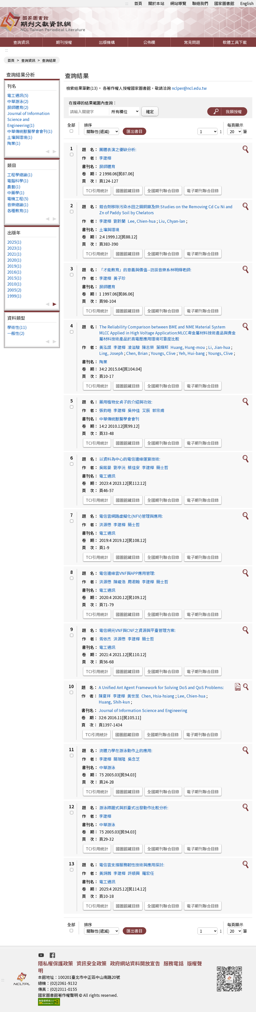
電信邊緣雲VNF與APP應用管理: (127, 573)
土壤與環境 (109, 229)
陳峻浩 (120, 582)
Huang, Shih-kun (114, 702)
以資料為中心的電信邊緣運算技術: (129, 459)
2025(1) (14, 242)
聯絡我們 (200, 3)
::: (126, 3)
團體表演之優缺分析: (117, 149)
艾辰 (146, 410)
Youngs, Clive (163, 353)
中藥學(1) (15, 193)
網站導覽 (178, 3)
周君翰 (134, 582)
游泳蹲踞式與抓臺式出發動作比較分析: (133, 807)
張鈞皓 (105, 410)
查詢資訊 (21, 42)
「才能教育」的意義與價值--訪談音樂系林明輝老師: (145, 270)
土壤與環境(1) (19, 137)
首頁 (138, 3)
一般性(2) (15, 333)
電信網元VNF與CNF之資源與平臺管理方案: (137, 630)
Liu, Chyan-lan (172, 221)
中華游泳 (107, 767)
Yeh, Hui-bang (192, 353)
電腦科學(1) (17, 181)
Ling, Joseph (111, 353)
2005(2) (14, 290)
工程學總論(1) (19, 175)
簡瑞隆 (120, 759)
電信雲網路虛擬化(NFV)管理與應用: (131, 516)
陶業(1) (13, 143)
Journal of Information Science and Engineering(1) (28, 119)
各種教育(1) (17, 210)
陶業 (103, 362)
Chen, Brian (137, 353)
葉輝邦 (162, 347)
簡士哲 (162, 467)
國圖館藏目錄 (128, 191)
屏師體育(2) (17, 107)
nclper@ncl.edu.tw (189, 88)
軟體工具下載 (235, 42)
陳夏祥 (105, 696)
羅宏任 (148, 873)
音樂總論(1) (17, 204)
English (247, 3)
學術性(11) (17, 327)
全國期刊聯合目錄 (163, 191)
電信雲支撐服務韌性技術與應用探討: (131, 865)
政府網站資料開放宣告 (135, 963)
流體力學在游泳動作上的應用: (125, 750)
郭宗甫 (158, 410)
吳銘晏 (105, 467)
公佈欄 (149, 42)
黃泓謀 (105, 347)
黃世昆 (133, 696)
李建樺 (105, 158)
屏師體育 (107, 166)
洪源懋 (105, 524)
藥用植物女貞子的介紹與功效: (125, 402)
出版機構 (107, 42)
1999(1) (14, 296)
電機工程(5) (17, 199)
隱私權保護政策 (55, 963)
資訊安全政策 (91, 963)
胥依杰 (105, 639)
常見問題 (192, 42)
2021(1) (14, 254)
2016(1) (14, 272)
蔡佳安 (134, 467)
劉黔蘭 (120, 221)
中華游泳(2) (17, 101)
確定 (150, 111)
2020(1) (14, 260)
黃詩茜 (105, 873)
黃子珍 (120, 278)
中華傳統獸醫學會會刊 (119, 419)
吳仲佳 (134, 410)
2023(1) (14, 248)
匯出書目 (134, 131)
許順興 (134, 873)
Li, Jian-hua (219, 347)
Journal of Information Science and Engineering (143, 710)
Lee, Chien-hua (142, 221)
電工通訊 (107, 476)
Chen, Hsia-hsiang (158, 696)
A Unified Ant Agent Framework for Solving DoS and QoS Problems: (161, 687)
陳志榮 (148, 347)
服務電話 (174, 963)
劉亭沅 (120, 467)
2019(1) (14, 266)
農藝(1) (13, 187)
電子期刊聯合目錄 (203, 191)
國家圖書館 (224, 3)
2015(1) (14, 278)
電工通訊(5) (17, 95)
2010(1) (14, 284)
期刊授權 (64, 42)
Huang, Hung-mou (187, 347)
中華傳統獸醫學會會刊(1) (29, 131)
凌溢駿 (134, 347)
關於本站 (156, 3)
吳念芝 (134, 759)
